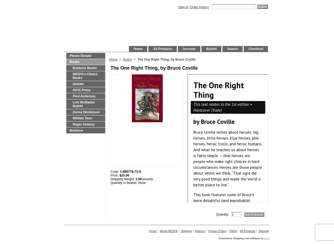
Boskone (76, 130)
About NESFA (169, 231)
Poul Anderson (84, 96)
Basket (211, 49)
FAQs (233, 231)
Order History (199, 7)
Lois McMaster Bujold (84, 104)
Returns (200, 231)
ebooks (78, 84)
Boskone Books (85, 68)
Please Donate (80, 56)
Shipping (186, 231)
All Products (162, 49)
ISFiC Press (82, 90)
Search (232, 49)
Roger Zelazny (84, 124)
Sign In (183, 7)
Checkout (256, 49)
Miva (267, 238)
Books (74, 62)
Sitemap (263, 231)
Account (189, 49)
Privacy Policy (217, 231)
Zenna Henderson (86, 112)
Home (138, 49)
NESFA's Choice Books (85, 76)
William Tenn (82, 118)
